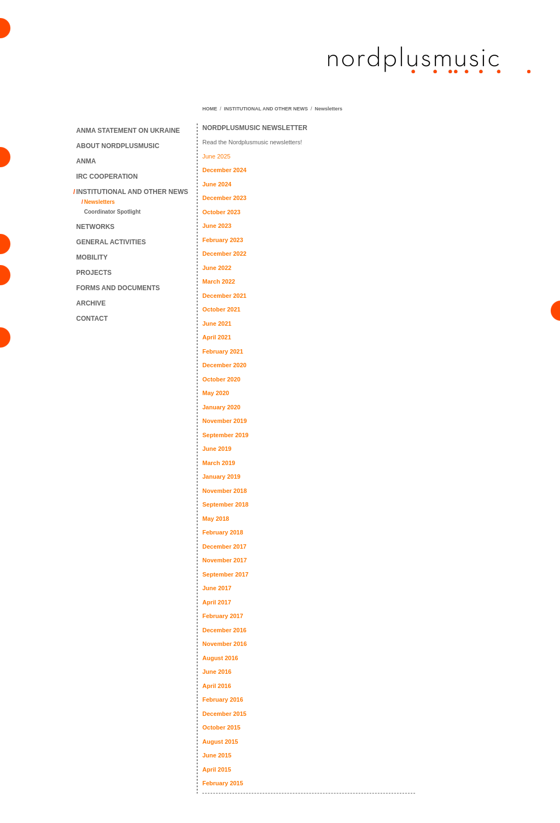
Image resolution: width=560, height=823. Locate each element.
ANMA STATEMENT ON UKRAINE (128, 130)
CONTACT (92, 318)
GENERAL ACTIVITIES (110, 242)
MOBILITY (91, 257)
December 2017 (224, 546)
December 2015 (224, 713)
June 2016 (216, 671)
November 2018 (224, 490)
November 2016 (224, 643)
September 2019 (225, 435)
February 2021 (222, 351)
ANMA (86, 161)
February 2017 (222, 616)
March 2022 (218, 281)
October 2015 (221, 727)
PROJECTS (94, 273)
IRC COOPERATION (106, 176)
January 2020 (221, 407)
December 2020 (224, 365)
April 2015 (216, 769)
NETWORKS (95, 227)
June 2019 (216, 448)
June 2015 (216, 755)
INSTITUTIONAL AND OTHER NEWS (132, 192)
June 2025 (216, 156)
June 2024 (216, 184)
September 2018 (225, 504)
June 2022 (216, 267)
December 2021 (224, 295)
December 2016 (224, 630)
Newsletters (99, 202)
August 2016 (220, 658)
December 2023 (224, 198)
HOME (209, 108)
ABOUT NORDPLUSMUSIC (117, 146)
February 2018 (222, 532)
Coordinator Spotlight (112, 212)
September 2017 (225, 574)
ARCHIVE (91, 303)
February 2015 (222, 783)
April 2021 (216, 337)
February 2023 (222, 240)
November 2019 (224, 421)
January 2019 (221, 476)
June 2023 (216, 225)
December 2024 (224, 170)
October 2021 (221, 309)
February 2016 (222, 699)
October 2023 (221, 212)
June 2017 (216, 588)
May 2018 (215, 518)
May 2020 (215, 393)
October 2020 (221, 379)
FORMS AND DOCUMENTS (118, 288)
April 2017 (216, 602)
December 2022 (224, 253)
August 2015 (220, 741)
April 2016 (216, 686)
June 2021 (216, 323)
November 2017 (224, 560)
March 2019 (218, 463)
